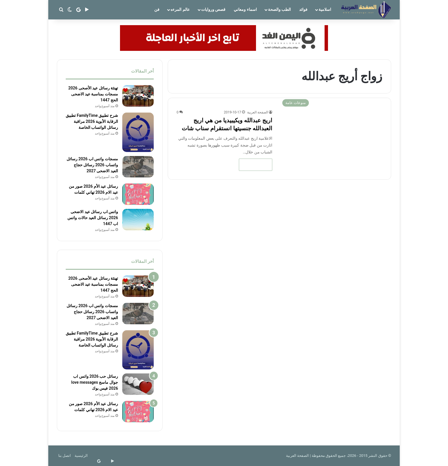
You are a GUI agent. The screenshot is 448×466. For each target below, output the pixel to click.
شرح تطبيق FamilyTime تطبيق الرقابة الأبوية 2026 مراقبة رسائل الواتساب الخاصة (92, 121)
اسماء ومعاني (245, 9)
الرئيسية (81, 455)
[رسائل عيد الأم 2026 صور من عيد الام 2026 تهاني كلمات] (138, 194)
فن (156, 9)
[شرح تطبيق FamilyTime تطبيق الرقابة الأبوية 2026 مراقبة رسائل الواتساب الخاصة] (138, 132)
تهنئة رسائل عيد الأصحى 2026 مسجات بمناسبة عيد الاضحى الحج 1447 (93, 94)
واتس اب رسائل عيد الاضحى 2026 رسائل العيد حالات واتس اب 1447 (92, 217)
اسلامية (325, 9)
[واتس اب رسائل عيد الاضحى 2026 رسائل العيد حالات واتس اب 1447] (138, 219)
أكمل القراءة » (255, 164)
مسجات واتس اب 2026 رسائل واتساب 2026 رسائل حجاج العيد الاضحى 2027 (92, 165)
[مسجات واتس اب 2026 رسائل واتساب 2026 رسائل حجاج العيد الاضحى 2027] (138, 166)
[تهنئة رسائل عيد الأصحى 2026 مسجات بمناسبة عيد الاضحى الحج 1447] (138, 96)
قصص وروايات (213, 9)
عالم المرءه (180, 9)
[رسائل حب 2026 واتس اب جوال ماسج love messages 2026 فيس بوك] (138, 384)
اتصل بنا (64, 455)
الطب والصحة (279, 9)
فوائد (303, 9)
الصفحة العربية (257, 112)
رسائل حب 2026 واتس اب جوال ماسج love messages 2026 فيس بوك (94, 382)
